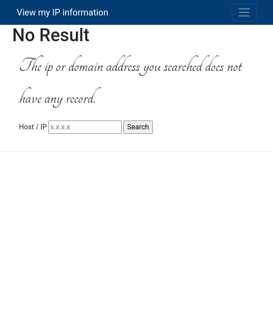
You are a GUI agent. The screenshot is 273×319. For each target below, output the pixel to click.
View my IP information (63, 12)
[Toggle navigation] (244, 12)
